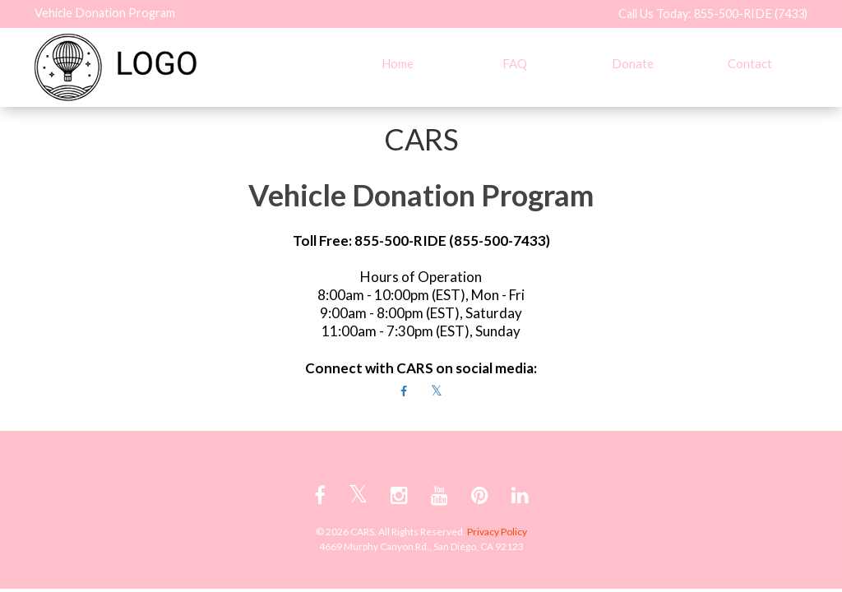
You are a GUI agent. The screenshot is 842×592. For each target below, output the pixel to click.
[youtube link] (439, 495)
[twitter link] (358, 495)
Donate (633, 63)
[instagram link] (399, 495)
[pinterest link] (479, 495)
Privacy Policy (497, 531)
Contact (750, 63)
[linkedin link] (520, 495)
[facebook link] (319, 495)
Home (398, 63)
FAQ (514, 63)
